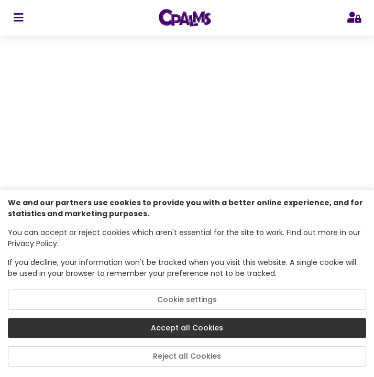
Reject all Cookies (187, 356)
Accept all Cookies (187, 328)
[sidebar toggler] (18, 17)
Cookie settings (187, 299)
